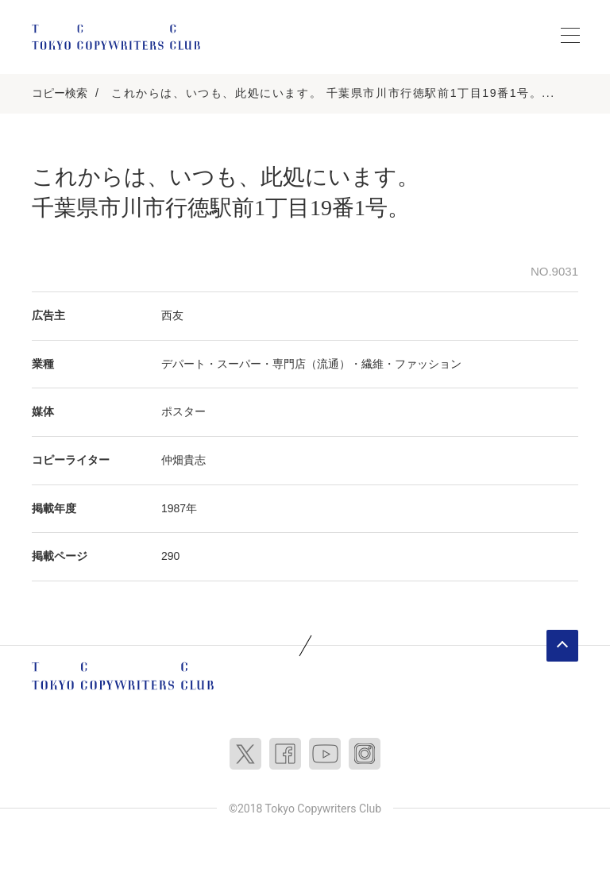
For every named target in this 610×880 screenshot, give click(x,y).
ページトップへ (562, 646)
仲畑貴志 (183, 460)
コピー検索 (59, 93)
